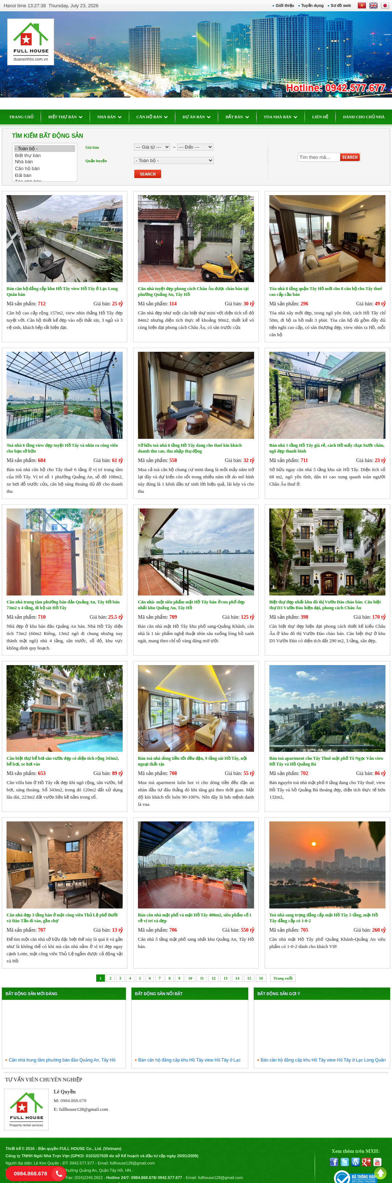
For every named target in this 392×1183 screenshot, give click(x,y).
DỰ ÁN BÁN (201, 117)
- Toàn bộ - (48, 148)
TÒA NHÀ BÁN (284, 117)
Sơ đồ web (337, 5)
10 (190, 969)
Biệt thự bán (48, 155)
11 (202, 969)
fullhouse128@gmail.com (86, 1100)
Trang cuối (282, 969)
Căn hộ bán (48, 168)
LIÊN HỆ (324, 117)
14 (237, 969)
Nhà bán (48, 162)
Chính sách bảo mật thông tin (124, 1174)
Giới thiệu (281, 5)
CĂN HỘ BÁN (155, 117)
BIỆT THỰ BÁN (69, 117)
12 (214, 969)
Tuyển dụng (308, 5)
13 (226, 969)
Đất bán (48, 175)
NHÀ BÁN (113, 117)
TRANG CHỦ (25, 117)
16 (261, 969)
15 (249, 969)
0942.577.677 (86, 1153)
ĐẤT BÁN (241, 117)
